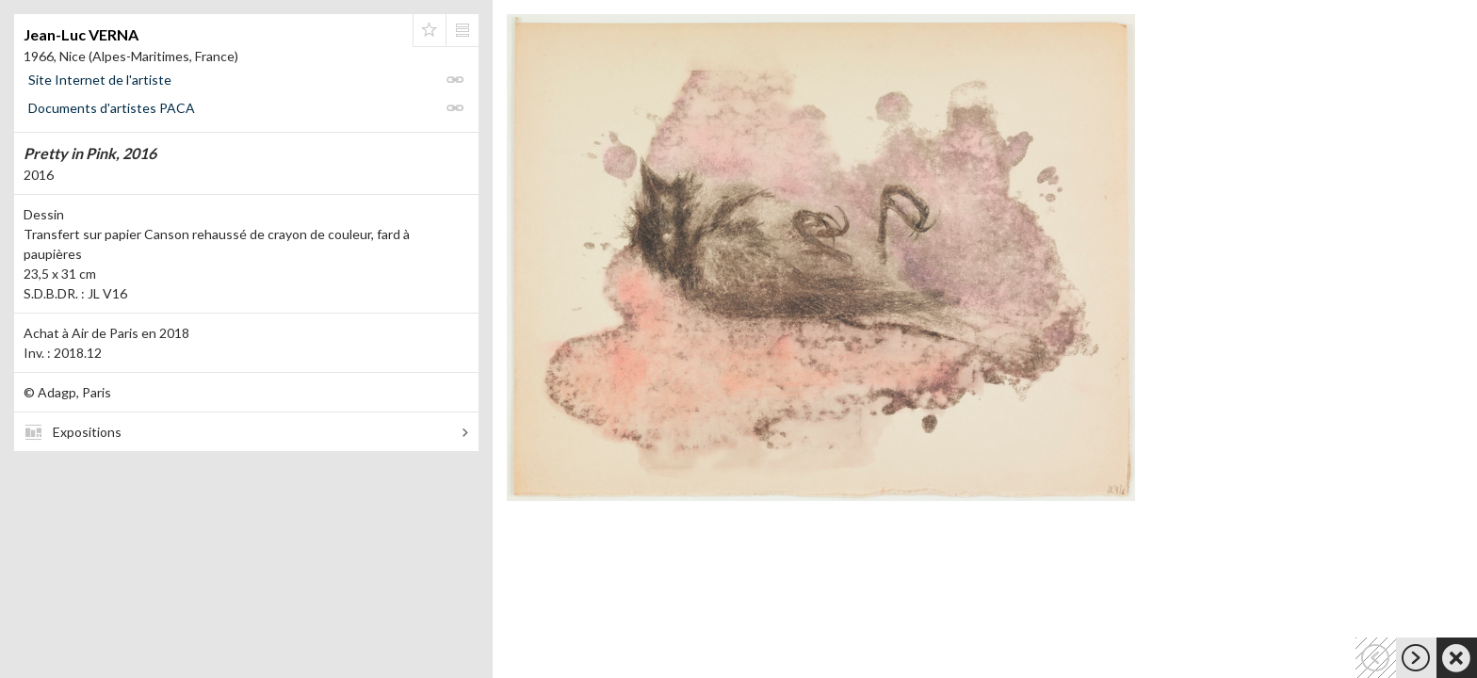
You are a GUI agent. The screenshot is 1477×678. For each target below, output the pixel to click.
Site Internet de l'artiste (99, 80)
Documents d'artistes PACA (111, 108)
